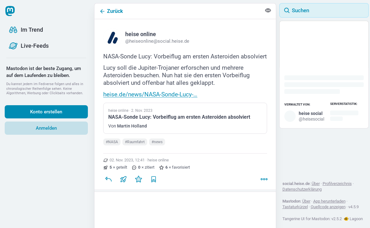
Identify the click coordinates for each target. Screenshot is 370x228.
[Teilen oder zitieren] (123, 182)
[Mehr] (264, 182)
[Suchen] (324, 10)
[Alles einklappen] (268, 11)
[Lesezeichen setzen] (153, 182)
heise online (158, 162)
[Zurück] (177, 11)
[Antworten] (108, 182)
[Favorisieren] (138, 182)
